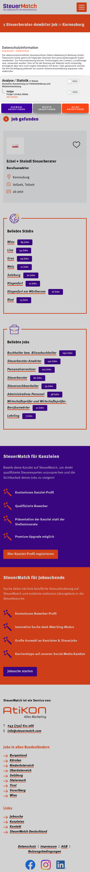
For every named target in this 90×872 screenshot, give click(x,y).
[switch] (73, 81)
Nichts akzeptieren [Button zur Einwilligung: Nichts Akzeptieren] (47, 108)
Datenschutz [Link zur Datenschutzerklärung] (22, 51)
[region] (45, 89)
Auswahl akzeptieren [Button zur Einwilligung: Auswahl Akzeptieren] (16, 108)
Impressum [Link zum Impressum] (8, 51)
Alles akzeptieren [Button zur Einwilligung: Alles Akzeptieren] (75, 108)
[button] (69, 81)
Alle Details (12, 97)
